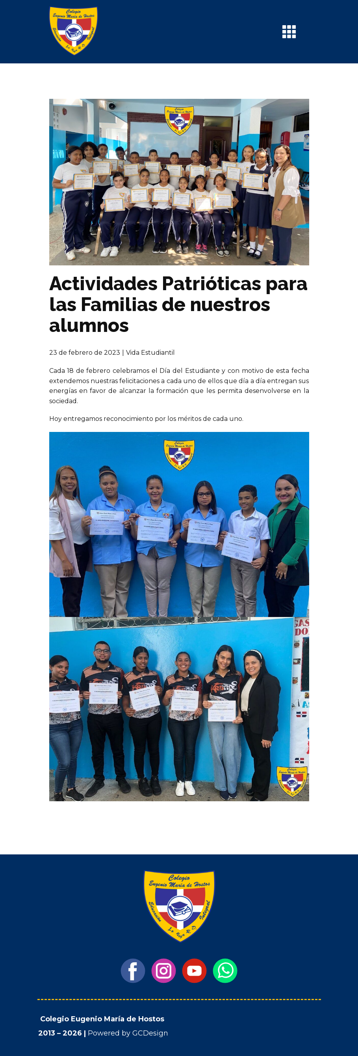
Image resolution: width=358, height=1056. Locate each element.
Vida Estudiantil (150, 352)
